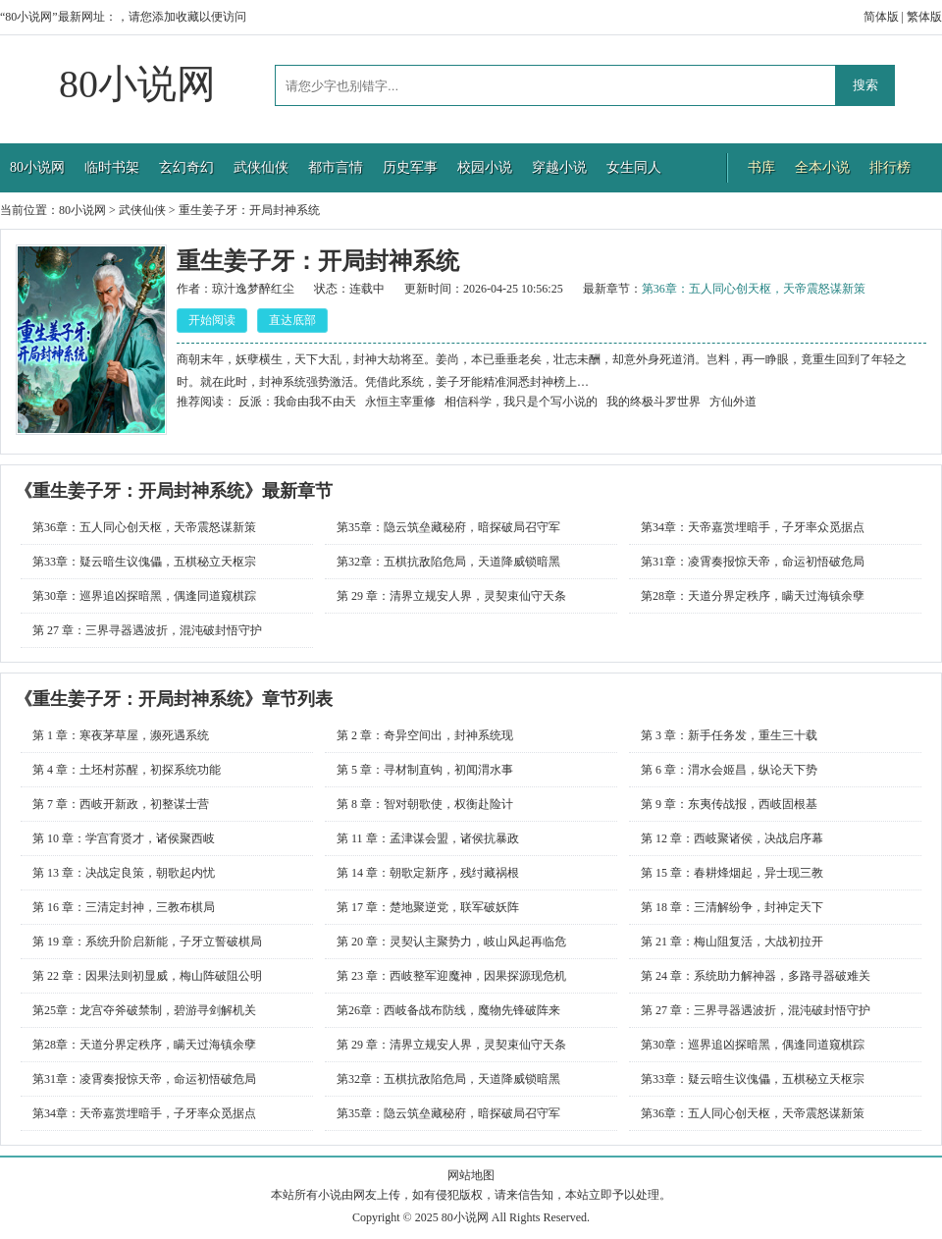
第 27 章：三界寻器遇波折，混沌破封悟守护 (147, 630)
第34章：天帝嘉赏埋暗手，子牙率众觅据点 (752, 527)
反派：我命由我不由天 (297, 401)
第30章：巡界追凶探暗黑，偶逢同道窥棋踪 (144, 596)
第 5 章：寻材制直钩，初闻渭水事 (425, 770)
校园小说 (484, 167)
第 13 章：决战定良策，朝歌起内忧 (123, 873)
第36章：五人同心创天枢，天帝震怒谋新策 (753, 289)
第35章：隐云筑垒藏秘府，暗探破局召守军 (448, 527)
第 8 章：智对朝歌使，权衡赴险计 (425, 804)
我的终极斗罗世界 (653, 401)
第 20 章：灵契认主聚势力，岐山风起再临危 (451, 941)
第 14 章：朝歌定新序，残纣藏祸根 (428, 873)
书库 (761, 167)
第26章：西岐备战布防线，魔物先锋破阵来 (448, 1010)
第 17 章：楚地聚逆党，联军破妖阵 (428, 907)
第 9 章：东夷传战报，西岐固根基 (729, 804)
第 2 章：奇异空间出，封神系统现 (425, 735)
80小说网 (137, 84)
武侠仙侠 (261, 167)
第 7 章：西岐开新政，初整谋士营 (120, 804)
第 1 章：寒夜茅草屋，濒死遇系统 (120, 735)
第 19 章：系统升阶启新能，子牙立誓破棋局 (147, 941)
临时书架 (111, 167)
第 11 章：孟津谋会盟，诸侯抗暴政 (428, 838)
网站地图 (471, 1175)
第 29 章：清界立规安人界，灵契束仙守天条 (451, 596)
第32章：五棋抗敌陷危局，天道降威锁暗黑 (448, 561)
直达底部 (292, 320)
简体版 (881, 17)
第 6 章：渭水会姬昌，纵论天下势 (729, 770)
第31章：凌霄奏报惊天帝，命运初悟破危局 (752, 561)
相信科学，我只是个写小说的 (521, 401)
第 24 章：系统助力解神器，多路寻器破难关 (755, 976)
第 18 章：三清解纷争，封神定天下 (732, 907)
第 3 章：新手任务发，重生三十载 (729, 735)
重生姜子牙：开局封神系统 (249, 210)
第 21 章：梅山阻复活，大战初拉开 (732, 941)
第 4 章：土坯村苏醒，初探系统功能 (126, 770)
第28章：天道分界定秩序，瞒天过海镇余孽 (752, 596)
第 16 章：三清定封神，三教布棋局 (123, 907)
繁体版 (924, 17)
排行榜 (890, 167)
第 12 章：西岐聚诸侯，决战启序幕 (732, 838)
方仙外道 (733, 401)
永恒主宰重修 (400, 401)
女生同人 (633, 167)
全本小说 (822, 167)
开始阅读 (212, 320)
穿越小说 (559, 167)
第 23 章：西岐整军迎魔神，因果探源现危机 (451, 976)
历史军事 (410, 167)
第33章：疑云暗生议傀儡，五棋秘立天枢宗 (144, 561)
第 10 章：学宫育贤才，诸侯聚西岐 (123, 838)
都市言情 (335, 167)
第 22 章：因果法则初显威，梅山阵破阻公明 (147, 976)
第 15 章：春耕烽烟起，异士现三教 (732, 873)
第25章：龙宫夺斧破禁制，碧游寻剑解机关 (144, 1010)
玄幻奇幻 (186, 167)
